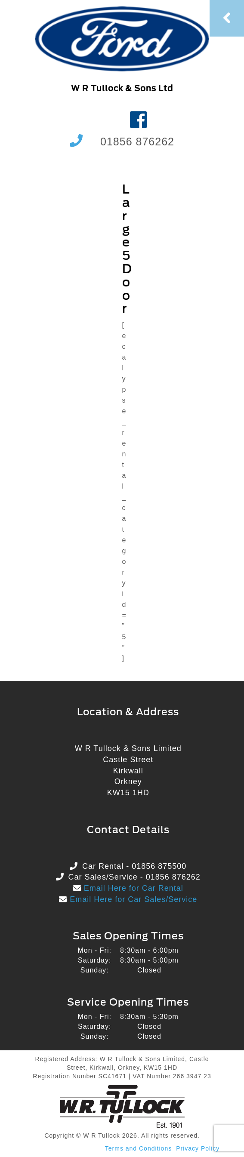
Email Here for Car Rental (132, 888)
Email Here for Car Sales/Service (132, 899)
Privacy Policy (197, 1148)
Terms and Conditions (138, 1148)
